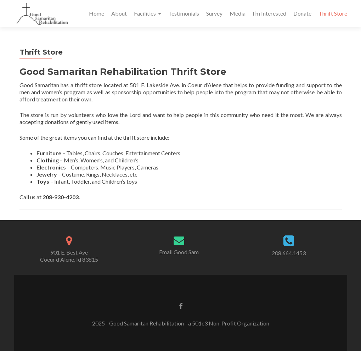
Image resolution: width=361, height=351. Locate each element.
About (119, 13)
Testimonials (183, 13)
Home (96, 13)
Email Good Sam (179, 252)
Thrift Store (332, 13)
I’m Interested (269, 13)
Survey (214, 13)
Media (238, 13)
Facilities (145, 13)
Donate (302, 13)
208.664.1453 (289, 253)
